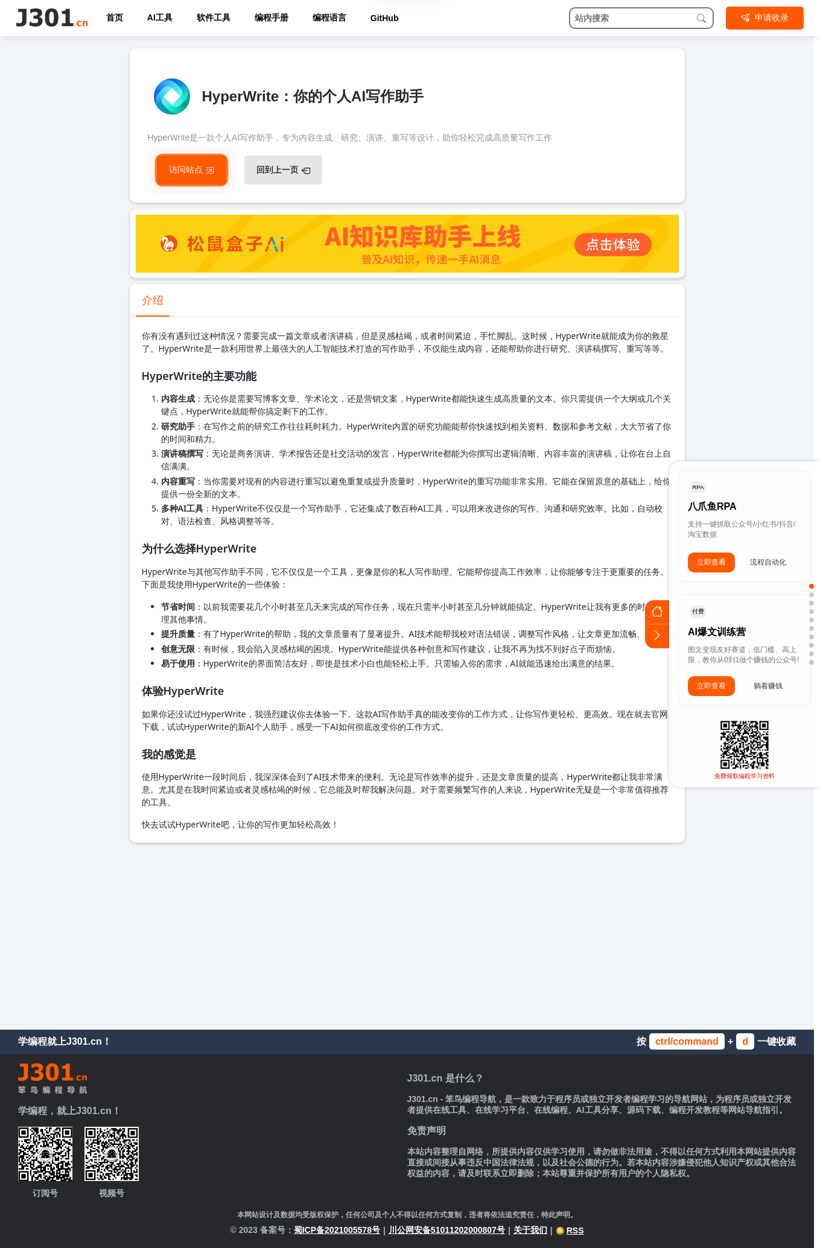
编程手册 (271, 17)
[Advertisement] (407, 933)
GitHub (384, 18)
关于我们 (530, 1230)
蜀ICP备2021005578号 (337, 1230)
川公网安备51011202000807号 (447, 1230)
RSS (570, 1230)
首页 (114, 17)
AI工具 (160, 17)
